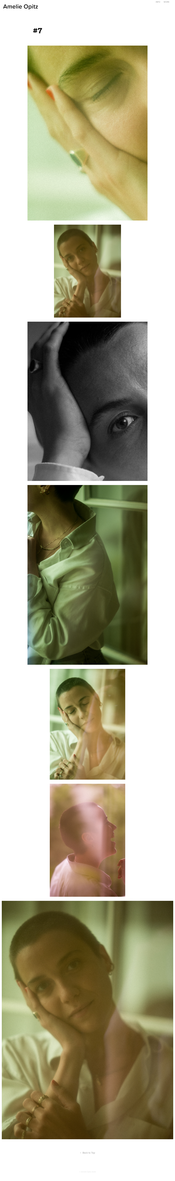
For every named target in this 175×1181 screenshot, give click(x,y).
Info (158, 2)
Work (166, 2)
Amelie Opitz (20, 6)
